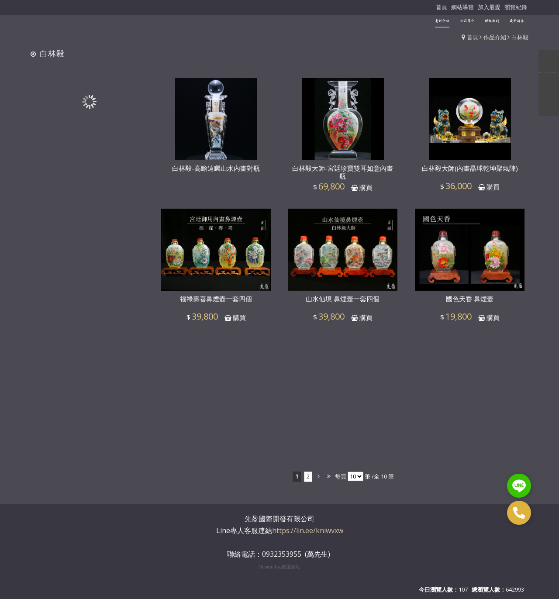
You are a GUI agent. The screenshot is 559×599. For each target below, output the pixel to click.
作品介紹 (494, 37)
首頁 (472, 37)
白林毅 (519, 37)
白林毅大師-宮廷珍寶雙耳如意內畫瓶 (342, 177)
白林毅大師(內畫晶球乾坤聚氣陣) (470, 173)
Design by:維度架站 (279, 566)
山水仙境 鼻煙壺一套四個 (343, 304)
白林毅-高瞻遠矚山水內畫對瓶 (216, 173)
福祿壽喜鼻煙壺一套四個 (216, 304)
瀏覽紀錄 (515, 7)
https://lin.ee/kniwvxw (307, 530)
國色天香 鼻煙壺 (469, 304)
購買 (366, 192)
